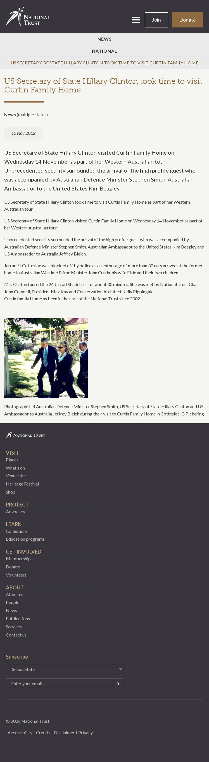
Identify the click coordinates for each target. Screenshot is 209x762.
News (105, 38)
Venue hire (16, 475)
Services (14, 626)
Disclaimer (64, 732)
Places (12, 459)
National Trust (30, 16)
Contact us (16, 634)
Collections (17, 531)
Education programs (25, 539)
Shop (10, 491)
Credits (43, 732)
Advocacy (15, 511)
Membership (18, 558)
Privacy (85, 732)
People (12, 602)
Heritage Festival (22, 483)
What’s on (15, 467)
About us (14, 594)
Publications (18, 618)
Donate (187, 20)
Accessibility (20, 732)
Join (156, 20)
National (104, 51)
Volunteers (16, 574)
